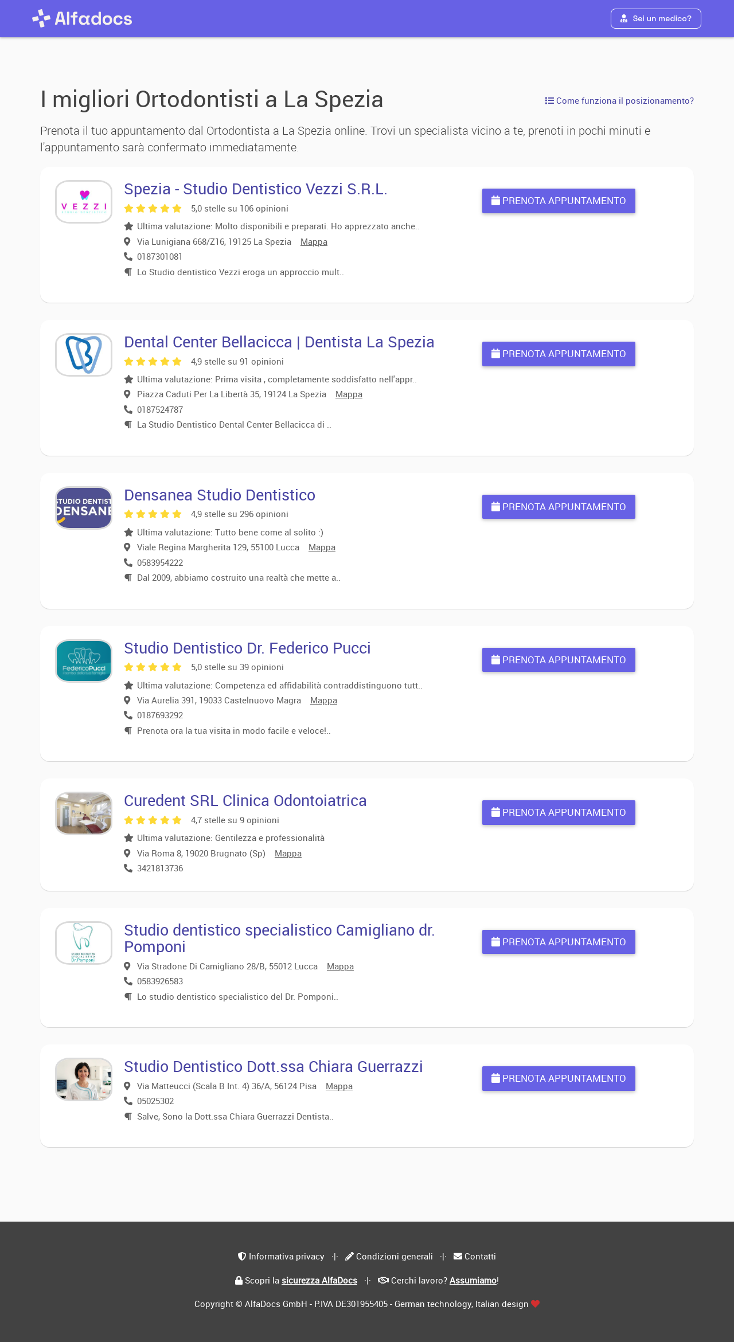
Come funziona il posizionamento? (619, 100)
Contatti (480, 1256)
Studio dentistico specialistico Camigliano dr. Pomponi (279, 938)
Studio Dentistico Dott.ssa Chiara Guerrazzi (273, 1066)
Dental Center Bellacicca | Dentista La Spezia (279, 341)
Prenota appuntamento (558, 200)
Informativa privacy (287, 1256)
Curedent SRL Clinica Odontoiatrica (245, 800)
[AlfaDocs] (82, 18)
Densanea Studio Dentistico (219, 494)
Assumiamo (473, 1280)
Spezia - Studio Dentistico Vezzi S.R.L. (256, 188)
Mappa (313, 241)
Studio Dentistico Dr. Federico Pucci (247, 647)
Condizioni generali (394, 1256)
